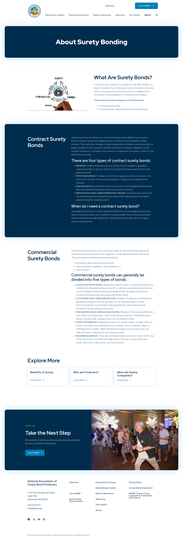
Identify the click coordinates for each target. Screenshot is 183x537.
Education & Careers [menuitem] (54, 15)
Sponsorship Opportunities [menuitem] (76, 498)
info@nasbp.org (35, 506)
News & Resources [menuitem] (102, 15)
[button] (64, 15)
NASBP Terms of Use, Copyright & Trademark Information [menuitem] (140, 493)
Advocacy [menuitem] (120, 15)
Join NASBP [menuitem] (75, 491)
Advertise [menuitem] (109, 5)
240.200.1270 (34, 503)
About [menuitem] (147, 15)
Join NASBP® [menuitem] (144, 5)
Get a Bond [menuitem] (134, 15)
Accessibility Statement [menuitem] (141, 486)
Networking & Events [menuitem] (79, 15)
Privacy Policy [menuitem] (135, 480)
